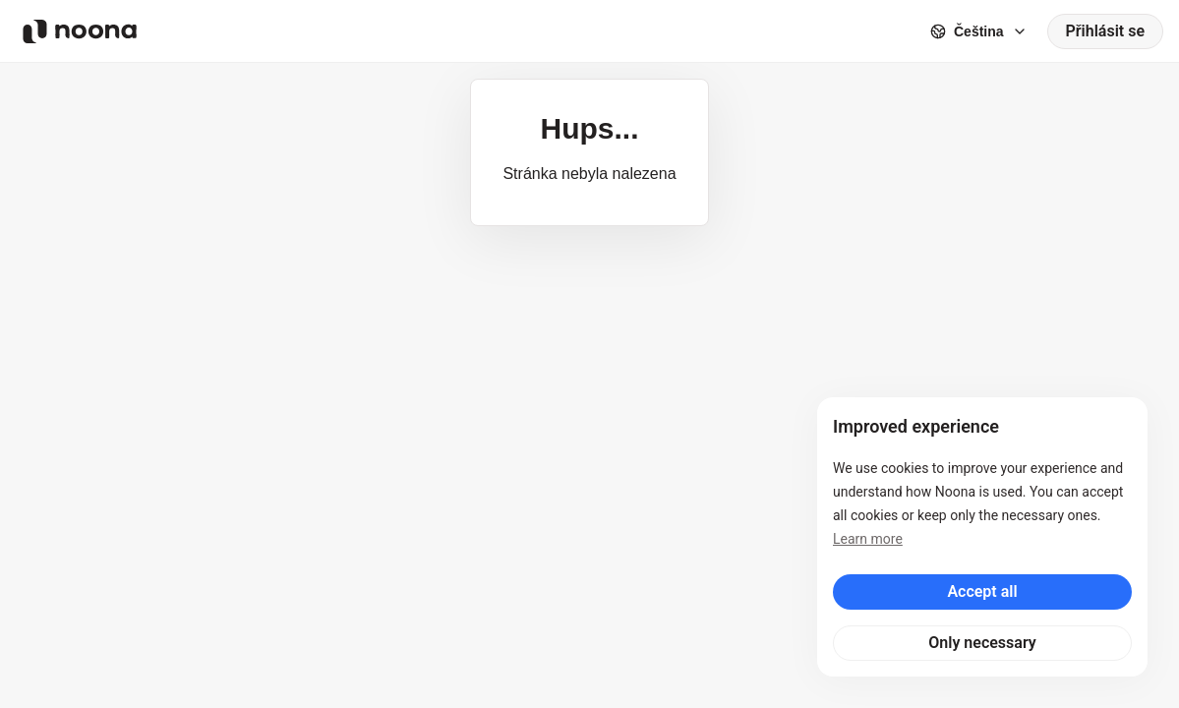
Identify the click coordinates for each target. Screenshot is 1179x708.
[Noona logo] (80, 31)
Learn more (868, 539)
